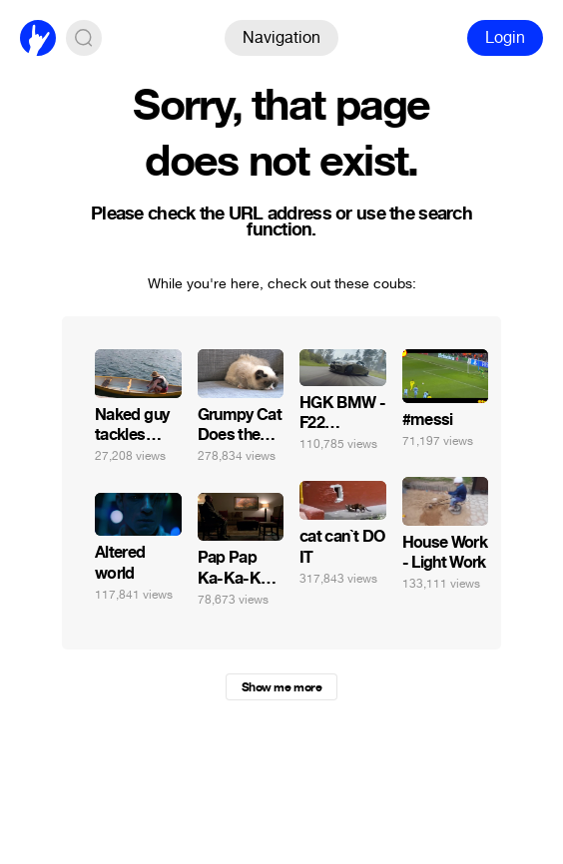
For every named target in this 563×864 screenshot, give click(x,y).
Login (505, 37)
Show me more (281, 687)
